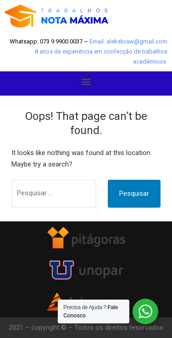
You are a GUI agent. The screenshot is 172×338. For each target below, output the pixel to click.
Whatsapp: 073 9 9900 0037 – (49, 41)
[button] (86, 81)
